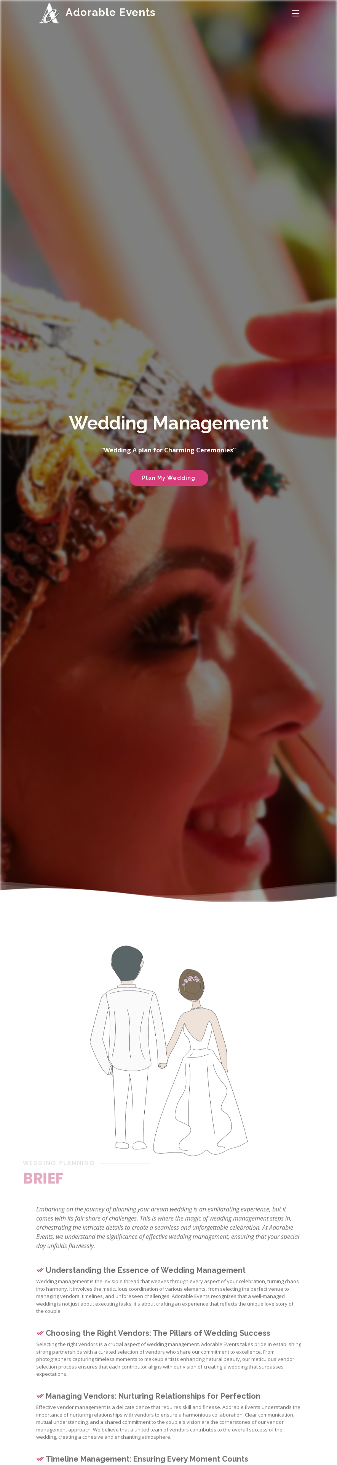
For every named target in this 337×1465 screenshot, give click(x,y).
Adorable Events (110, 12)
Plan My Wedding (168, 478)
